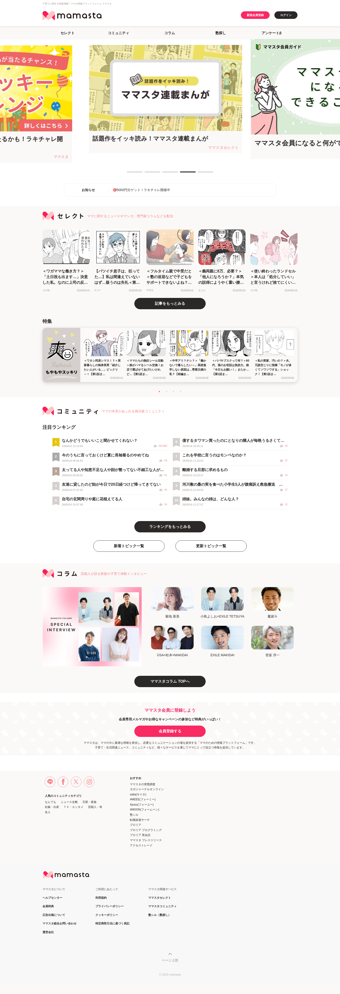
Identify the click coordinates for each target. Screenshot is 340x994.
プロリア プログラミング (146, 830)
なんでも (50, 802)
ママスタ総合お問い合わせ (59, 923)
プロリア (135, 825)
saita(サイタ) (138, 794)
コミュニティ (118, 33)
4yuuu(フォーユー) (142, 804)
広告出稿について (53, 915)
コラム (169, 33)
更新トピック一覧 (211, 546)
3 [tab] (164, 173)
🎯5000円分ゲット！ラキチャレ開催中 (141, 190)
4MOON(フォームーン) (144, 809)
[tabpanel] (170, 99)
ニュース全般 (69, 802)
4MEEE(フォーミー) (143, 799)
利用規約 (101, 897)
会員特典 (48, 906)
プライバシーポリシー (109, 906)
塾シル (134, 814)
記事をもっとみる (170, 303)
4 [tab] (182, 173)
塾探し (220, 33)
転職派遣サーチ (140, 820)
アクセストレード (141, 845)
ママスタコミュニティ (162, 906)
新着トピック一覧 (129, 546)
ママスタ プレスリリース (146, 840)
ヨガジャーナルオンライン (147, 789)
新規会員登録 (255, 15)
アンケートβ (271, 33)
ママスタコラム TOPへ (169, 681)
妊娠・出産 (52, 807)
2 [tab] (146, 173)
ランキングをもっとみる (170, 527)
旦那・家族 (89, 802)
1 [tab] (129, 173)
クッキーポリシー (106, 915)
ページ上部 (170, 960)
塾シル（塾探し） (159, 915)
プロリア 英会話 (140, 835)
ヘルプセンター (52, 897)
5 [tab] (200, 173)
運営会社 (48, 932)
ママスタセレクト (159, 897)
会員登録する (170, 731)
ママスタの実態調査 (142, 784)
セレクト (67, 33)
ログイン (286, 15)
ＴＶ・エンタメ (73, 807)
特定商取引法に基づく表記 (112, 923)
